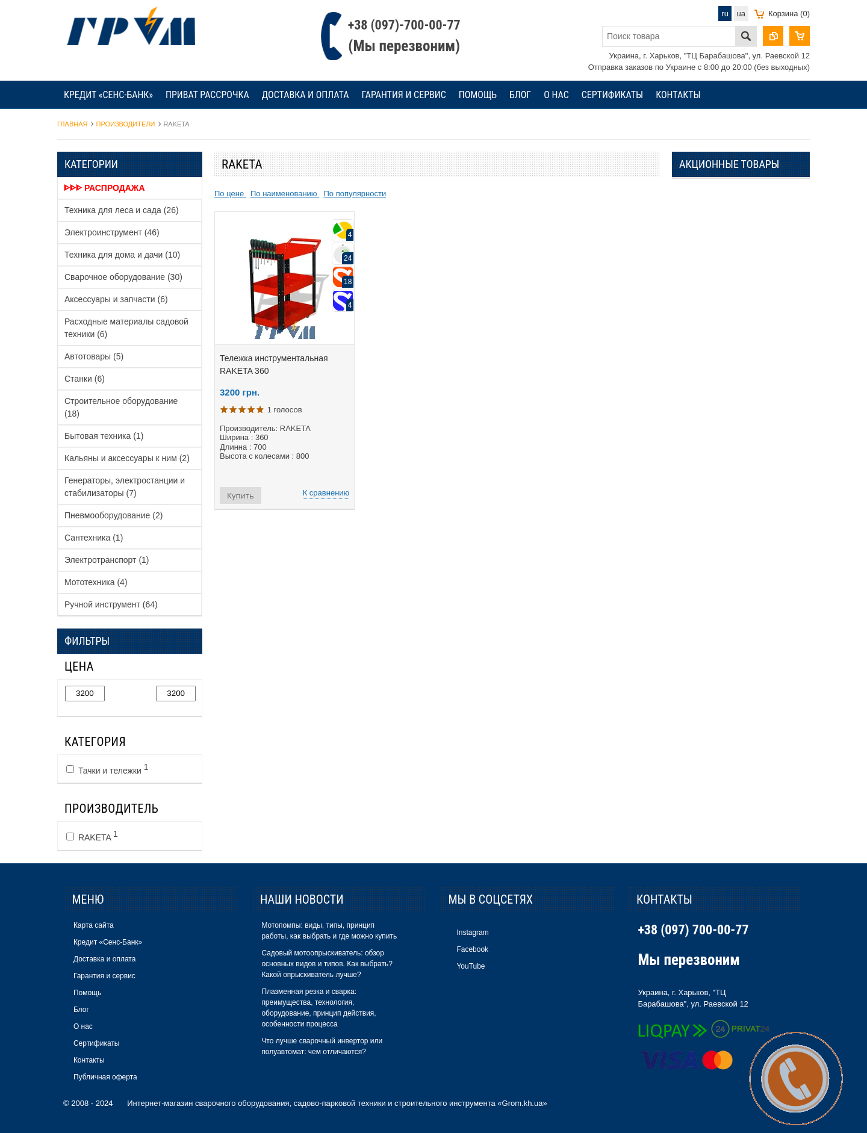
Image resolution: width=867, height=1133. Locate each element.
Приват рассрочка (207, 95)
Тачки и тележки (107, 768)
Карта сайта (93, 925)
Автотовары (93, 356)
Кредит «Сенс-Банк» (108, 95)
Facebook (472, 949)
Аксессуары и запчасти (116, 299)
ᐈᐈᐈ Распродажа (104, 188)
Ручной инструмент (111, 604)
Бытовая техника (103, 436)
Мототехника (96, 582)
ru (725, 13)
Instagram (472, 932)
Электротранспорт (106, 560)
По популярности (354, 193)
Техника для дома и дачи (122, 254)
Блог (520, 95)
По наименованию (284, 193)
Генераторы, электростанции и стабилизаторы (124, 487)
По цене (230, 193)
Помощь (478, 95)
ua (741, 13)
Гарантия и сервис (403, 95)
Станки (84, 378)
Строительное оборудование (121, 407)
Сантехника (93, 537)
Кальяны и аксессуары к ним (127, 458)
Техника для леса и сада (121, 210)
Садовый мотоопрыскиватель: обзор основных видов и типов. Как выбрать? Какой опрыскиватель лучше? (326, 964)
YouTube (470, 966)
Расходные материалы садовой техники (126, 328)
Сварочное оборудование (123, 277)
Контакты (678, 95)
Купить (240, 495)
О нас (556, 95)
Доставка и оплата (305, 95)
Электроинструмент (112, 232)
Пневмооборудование (113, 515)
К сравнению (326, 492)
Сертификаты (613, 95)
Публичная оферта (105, 1077)
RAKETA (92, 835)
